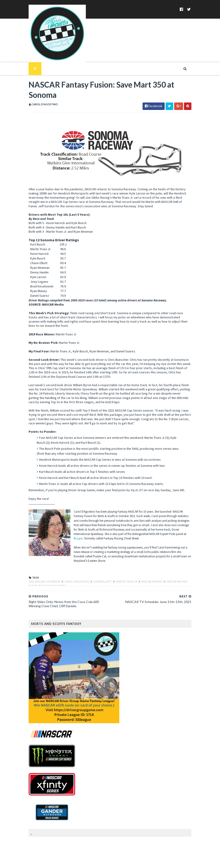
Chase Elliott (97, 558)
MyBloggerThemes (99, 838)
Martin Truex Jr (121, 558)
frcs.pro (127, 520)
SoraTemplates (50, 838)
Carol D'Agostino (71, 558)
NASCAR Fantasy (146, 558)
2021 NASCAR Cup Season (39, 558)
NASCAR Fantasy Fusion (176, 558)
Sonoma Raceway (35, 562)
